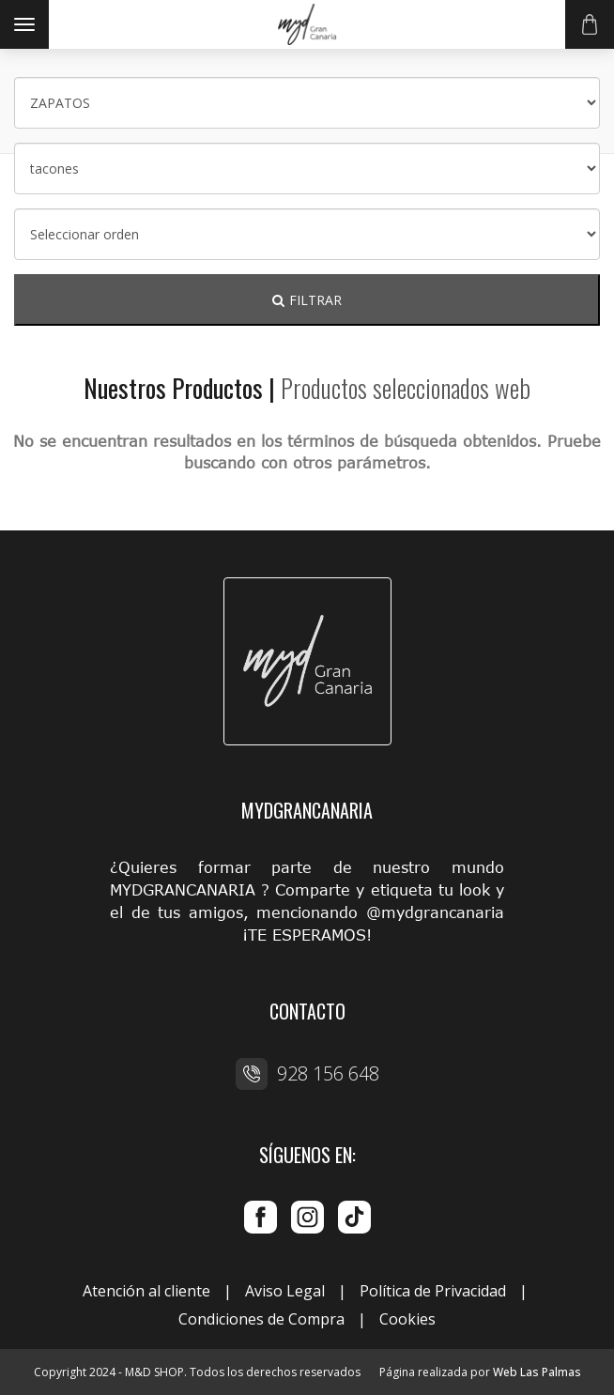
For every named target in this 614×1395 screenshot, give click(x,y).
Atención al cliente (146, 1290)
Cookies (407, 1319)
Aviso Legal (285, 1290)
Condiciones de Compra (261, 1319)
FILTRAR (307, 300)
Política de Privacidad (433, 1290)
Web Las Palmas (537, 1372)
